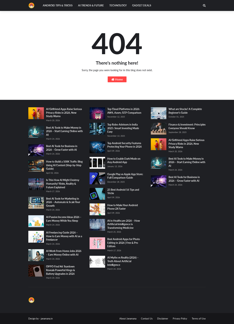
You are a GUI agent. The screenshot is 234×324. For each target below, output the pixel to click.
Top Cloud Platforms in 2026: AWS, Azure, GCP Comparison (124, 110)
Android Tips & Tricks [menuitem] (58, 5)
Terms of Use (199, 318)
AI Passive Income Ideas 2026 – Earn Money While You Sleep (63, 218)
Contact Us (147, 318)
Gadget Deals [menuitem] (141, 5)
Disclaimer (162, 318)
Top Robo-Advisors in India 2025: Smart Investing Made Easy (123, 128)
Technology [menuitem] (118, 5)
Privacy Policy (180, 318)
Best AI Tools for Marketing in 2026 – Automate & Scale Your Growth (63, 202)
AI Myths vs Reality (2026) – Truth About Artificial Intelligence (123, 261)
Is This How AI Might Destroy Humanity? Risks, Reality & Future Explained (62, 183)
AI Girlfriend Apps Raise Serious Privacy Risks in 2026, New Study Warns (64, 112)
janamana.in (47, 318)
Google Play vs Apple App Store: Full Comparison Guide (125, 176)
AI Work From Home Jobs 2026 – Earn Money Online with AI (63, 252)
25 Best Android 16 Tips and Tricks (123, 191)
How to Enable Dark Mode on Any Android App (123, 160)
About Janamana (127, 318)
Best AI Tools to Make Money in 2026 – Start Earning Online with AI (64, 131)
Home (117, 79)
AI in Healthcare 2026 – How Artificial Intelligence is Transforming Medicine (123, 224)
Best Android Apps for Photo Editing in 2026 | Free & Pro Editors (123, 243)
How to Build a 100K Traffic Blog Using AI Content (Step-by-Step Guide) (64, 165)
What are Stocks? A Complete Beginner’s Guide (185, 110)
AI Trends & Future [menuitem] (91, 5)
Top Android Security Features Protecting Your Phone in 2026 (124, 145)
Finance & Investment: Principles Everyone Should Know (187, 126)
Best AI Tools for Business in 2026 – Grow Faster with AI (61, 147)
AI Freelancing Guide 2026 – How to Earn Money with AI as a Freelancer (64, 236)
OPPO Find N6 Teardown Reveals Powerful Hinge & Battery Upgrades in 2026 (60, 270)
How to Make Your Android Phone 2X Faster (122, 207)
